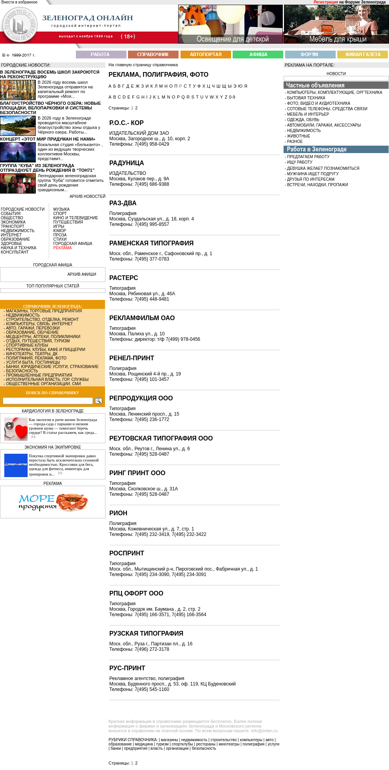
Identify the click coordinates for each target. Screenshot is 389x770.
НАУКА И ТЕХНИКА (18, 248)
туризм (162, 744)
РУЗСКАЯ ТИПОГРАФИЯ (146, 633)
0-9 (232, 97)
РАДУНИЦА (126, 163)
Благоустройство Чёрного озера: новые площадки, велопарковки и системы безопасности (50, 108)
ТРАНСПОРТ (13, 226)
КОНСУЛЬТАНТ (15, 252)
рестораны (206, 744)
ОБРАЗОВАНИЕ (15, 239)
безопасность (204, 748)
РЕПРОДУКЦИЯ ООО (141, 398)
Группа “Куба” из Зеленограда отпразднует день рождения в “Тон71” (47, 168)
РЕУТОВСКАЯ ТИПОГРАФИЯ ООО (161, 438)
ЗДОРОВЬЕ (11, 243)
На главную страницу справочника (143, 64)
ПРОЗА (60, 235)
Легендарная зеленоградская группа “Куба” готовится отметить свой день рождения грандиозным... (70, 182)
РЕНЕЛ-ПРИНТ (131, 358)
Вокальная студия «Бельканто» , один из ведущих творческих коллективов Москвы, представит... (70, 151)
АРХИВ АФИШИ (81, 274)
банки (115, 748)
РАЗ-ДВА (123, 203)
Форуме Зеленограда (365, 2)
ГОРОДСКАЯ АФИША (72, 243)
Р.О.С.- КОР (126, 123)
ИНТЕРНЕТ (11, 235)
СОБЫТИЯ (11, 213)
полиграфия (254, 744)
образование (120, 744)
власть (157, 748)
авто (270, 740)
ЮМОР (59, 231)
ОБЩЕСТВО (12, 218)
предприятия (135, 748)
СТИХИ (60, 239)
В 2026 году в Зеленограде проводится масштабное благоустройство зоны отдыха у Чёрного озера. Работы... (69, 125)
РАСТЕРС (123, 278)
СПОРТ (60, 213)
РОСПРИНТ (126, 553)
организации (177, 748)
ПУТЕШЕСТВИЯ (68, 222)
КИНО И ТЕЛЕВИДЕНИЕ (75, 218)
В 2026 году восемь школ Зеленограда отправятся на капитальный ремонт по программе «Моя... (65, 89)
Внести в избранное (20, 2)
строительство (223, 740)
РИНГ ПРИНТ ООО (137, 473)
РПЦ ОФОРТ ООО (136, 593)
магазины (169, 740)
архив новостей (87, 196)
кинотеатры (229, 744)
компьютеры (251, 740)
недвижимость (194, 740)
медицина (144, 744)
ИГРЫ (58, 226)
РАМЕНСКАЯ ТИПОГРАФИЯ (151, 243)
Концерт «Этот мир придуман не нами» (47, 139)
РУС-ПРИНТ (127, 668)
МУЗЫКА (61, 209)
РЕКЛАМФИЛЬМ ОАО (142, 318)
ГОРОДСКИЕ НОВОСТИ (22, 209)
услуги (273, 744)
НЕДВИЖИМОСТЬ (18, 231)
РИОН (118, 513)
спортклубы (182, 744)
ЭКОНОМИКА (13, 222)
